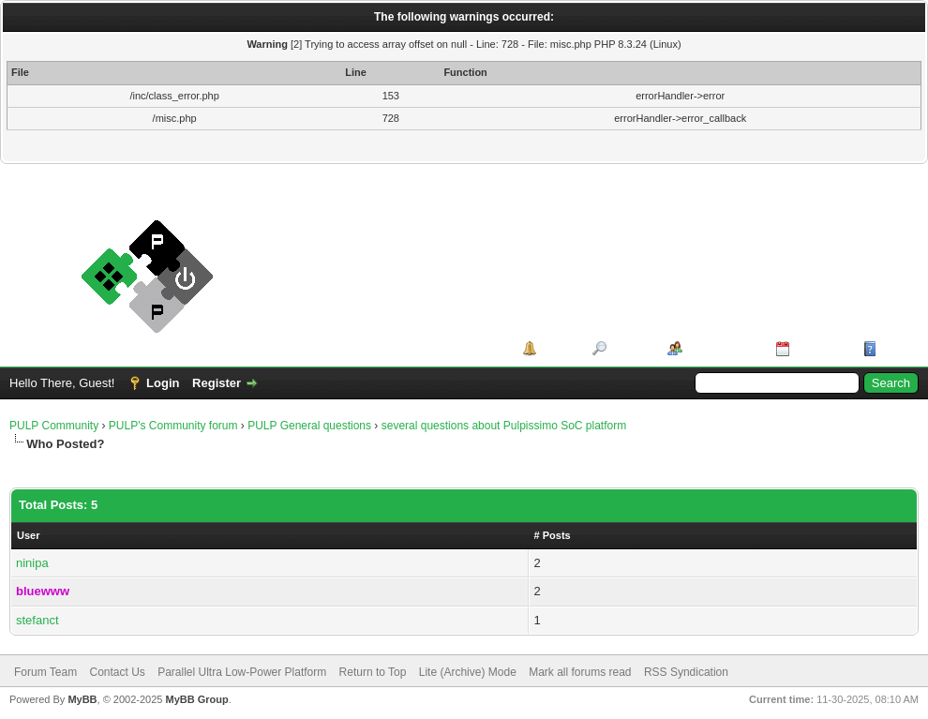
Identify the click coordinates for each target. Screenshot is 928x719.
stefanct (37, 620)
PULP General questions (309, 425)
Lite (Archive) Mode (467, 672)
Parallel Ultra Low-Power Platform (241, 672)
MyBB (82, 699)
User (28, 535)
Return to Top (373, 672)
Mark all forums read (580, 672)
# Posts (552, 535)
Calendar (820, 348)
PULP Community (53, 425)
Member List (722, 348)
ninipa (32, 563)
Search (630, 348)
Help (894, 348)
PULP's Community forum (173, 425)
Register (216, 383)
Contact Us (116, 672)
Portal (558, 348)
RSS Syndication (686, 672)
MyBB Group (196, 699)
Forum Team (45, 672)
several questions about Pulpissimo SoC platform (504, 425)
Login (162, 383)
